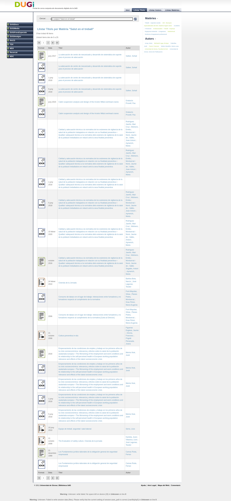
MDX (12, 48)
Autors (150, 38)
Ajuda (143, 485)
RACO (12, 40)
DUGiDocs (14, 24)
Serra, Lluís (130, 429)
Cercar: (43, 18)
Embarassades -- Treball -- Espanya (164, 28)
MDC (12, 56)
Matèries (151, 18)
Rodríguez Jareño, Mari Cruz (131, 124)
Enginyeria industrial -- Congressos (155, 31)
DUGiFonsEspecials (18, 32)
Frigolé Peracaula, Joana (130, 341)
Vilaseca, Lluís (131, 440)
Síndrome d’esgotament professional (156, 34)
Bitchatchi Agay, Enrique (161, 43)
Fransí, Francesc (154, 46)
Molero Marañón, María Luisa (170, 46)
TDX (11, 44)
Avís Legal (151, 485)
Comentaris (175, 485)
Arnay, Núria (148, 43)
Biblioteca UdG (65, 485)
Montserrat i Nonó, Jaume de (131, 135)
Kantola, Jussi (131, 437)
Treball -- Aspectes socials (152, 23)
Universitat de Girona (48, 485)
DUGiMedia (14, 28)
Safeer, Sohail (131, 56)
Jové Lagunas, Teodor (131, 284)
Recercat (13, 52)
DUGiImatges (15, 36)
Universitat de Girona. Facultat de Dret (156, 49)
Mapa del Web (163, 485)
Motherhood (171, 31)
